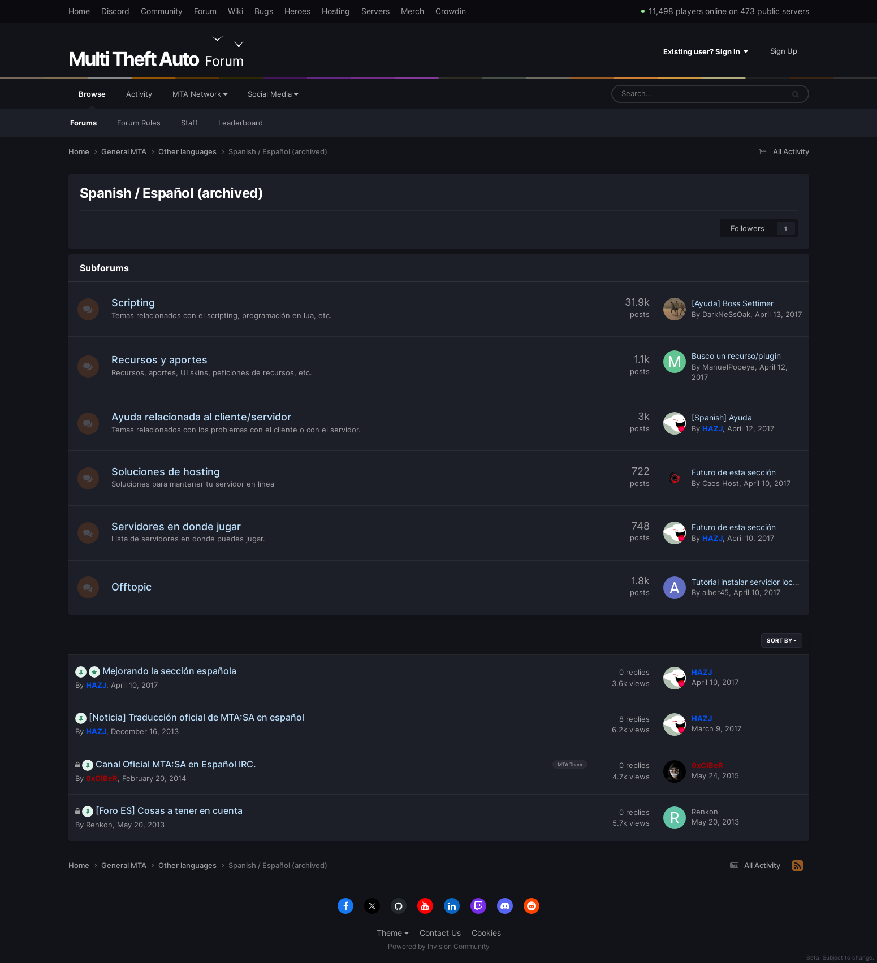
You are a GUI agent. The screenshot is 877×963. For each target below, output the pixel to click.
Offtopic (133, 587)
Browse (92, 99)
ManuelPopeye (728, 366)
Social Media (273, 93)
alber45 (715, 592)
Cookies (486, 933)
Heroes (297, 11)
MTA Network (199, 93)
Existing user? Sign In (705, 51)
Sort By (782, 640)
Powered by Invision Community (439, 946)
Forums (83, 122)
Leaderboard (240, 122)
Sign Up (783, 50)
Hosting (336, 11)
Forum (205, 11)
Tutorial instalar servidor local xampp (759, 582)
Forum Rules (139, 122)
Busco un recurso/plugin (736, 356)
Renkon (99, 824)
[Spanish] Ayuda (722, 417)
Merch (412, 11)
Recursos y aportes (161, 360)
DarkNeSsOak (726, 314)
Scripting (134, 303)
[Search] (669, 94)
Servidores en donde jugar (177, 526)
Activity (139, 93)
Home (79, 11)
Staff (189, 122)
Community (162, 11)
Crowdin (450, 11)
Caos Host (720, 483)
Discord (115, 11)
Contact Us (440, 933)
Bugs (263, 11)
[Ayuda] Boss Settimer (733, 303)
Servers (375, 11)
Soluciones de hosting (167, 472)
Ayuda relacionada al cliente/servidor (202, 417)
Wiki (235, 11)
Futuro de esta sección (734, 472)
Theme (393, 933)
